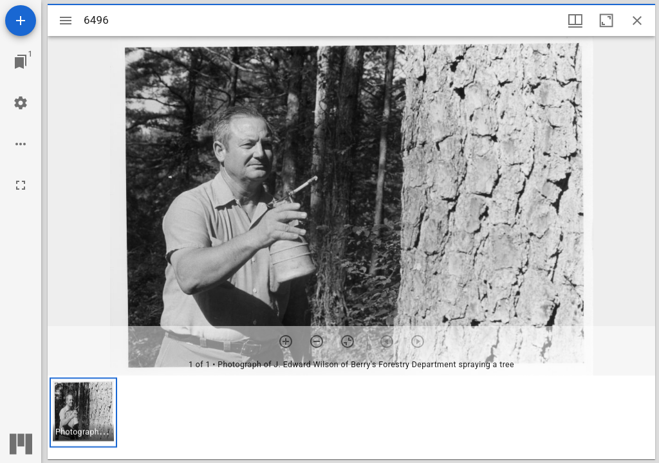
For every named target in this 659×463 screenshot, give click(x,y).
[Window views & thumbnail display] (575, 20)
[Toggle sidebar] (65, 20)
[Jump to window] (20, 61)
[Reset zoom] (347, 341)
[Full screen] (20, 185)
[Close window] (637, 20)
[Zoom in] (285, 341)
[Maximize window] (606, 20)
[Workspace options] (20, 144)
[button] (83, 412)
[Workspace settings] (20, 102)
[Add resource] (20, 20)
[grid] (351, 417)
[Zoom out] (316, 341)
